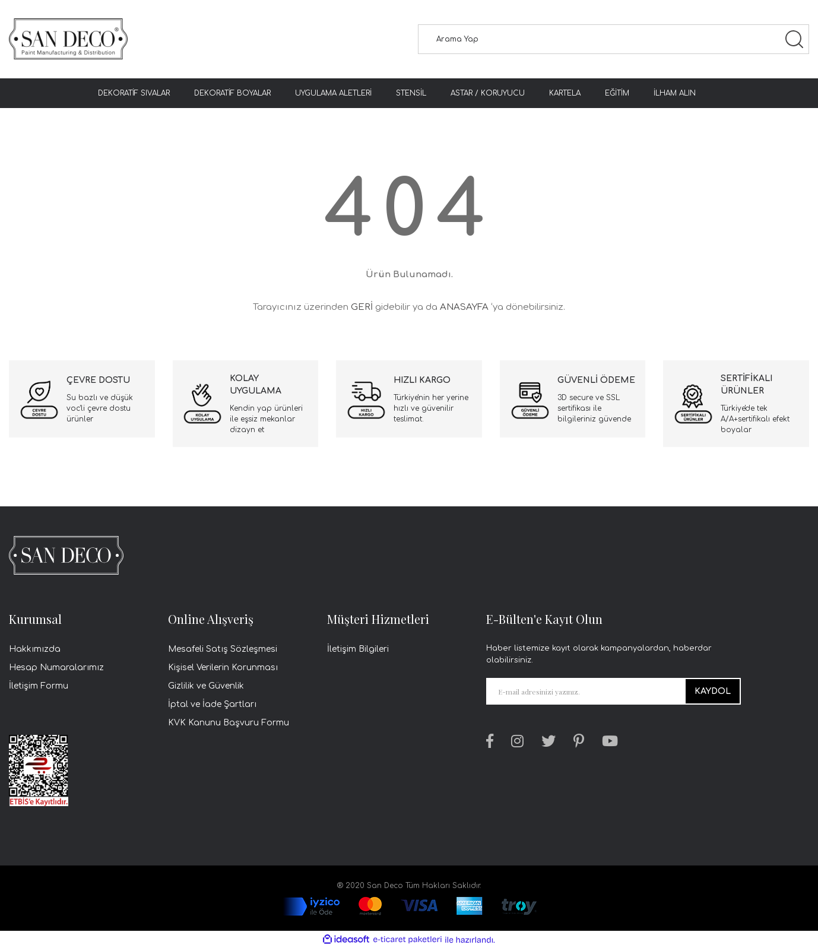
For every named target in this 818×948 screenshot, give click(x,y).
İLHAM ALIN (675, 93)
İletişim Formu (38, 685)
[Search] (613, 39)
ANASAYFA (464, 307)
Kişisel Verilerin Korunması (223, 667)
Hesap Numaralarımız (56, 667)
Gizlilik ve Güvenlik (206, 685)
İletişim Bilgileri (358, 649)
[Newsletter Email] (613, 691)
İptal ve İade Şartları (212, 704)
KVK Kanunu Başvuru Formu (228, 722)
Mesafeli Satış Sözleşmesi (222, 649)
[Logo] (68, 39)
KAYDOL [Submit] (713, 691)
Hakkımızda (35, 649)
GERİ (362, 307)
